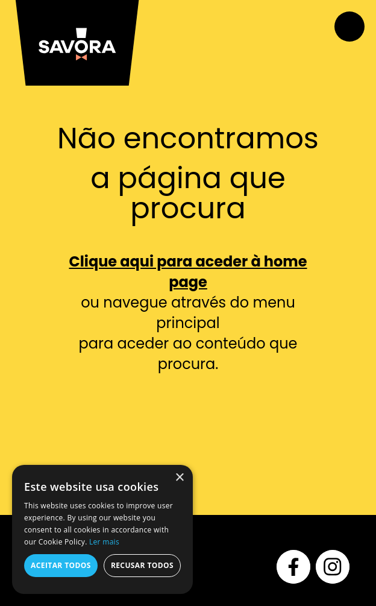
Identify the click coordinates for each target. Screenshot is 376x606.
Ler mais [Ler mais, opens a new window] (104, 542)
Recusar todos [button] (142, 565)
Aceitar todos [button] (61, 565)
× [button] (179, 477)
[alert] (102, 529)
